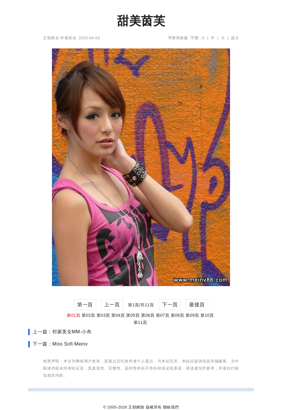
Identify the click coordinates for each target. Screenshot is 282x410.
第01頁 (73, 315)
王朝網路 (136, 407)
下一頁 (170, 305)
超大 (235, 38)
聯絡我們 (171, 407)
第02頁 (88, 315)
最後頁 (197, 305)
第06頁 (148, 315)
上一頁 (112, 305)
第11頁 (140, 322)
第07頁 (162, 315)
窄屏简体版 (178, 38)
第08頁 (177, 315)
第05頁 (133, 315)
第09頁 (192, 315)
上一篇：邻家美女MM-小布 (62, 331)
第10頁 (207, 315)
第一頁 (85, 305)
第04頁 (118, 315)
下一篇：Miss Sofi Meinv (60, 343)
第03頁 (103, 315)
